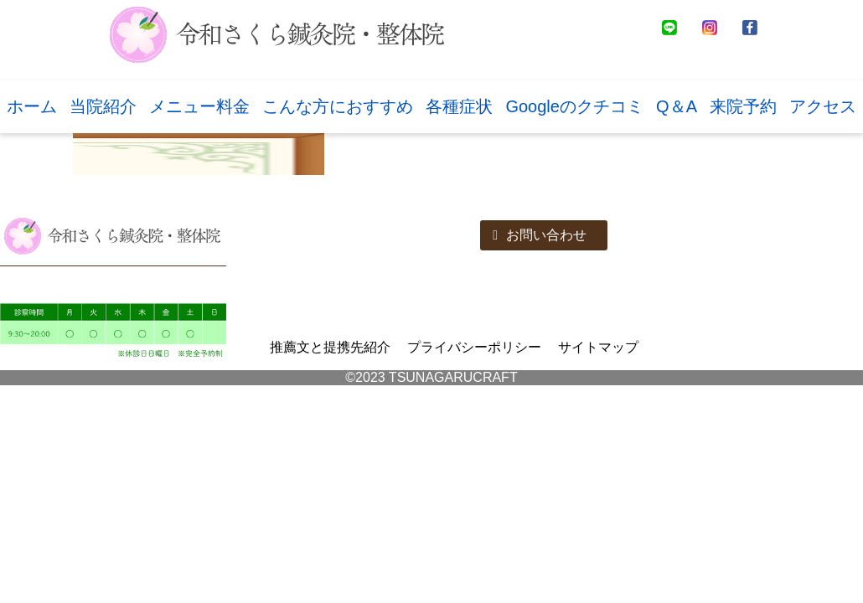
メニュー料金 (199, 106)
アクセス (822, 106)
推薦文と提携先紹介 (330, 347)
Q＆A (676, 106)
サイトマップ (598, 347)
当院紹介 (103, 106)
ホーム (32, 106)
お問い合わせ (540, 235)
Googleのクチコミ (574, 106)
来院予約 (743, 106)
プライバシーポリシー (474, 347)
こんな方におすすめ (337, 106)
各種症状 (459, 106)
